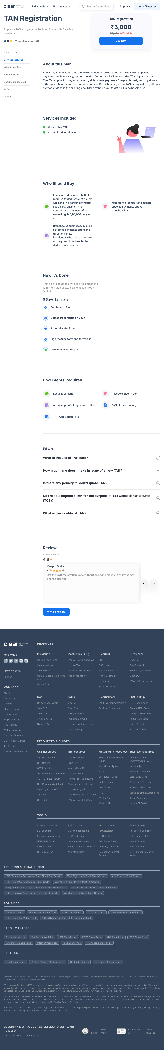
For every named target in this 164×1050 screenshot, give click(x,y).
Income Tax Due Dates (80, 799)
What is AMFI (105, 798)
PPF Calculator (75, 825)
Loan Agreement (138, 776)
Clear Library (10, 724)
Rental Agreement (138, 798)
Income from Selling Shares (82, 794)
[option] (67, 583)
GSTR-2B (42, 794)
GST (101, 659)
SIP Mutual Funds (108, 776)
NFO (101, 792)
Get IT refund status (139, 836)
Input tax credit (107, 686)
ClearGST (134, 659)
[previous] (144, 583)
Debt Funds (105, 787)
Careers (8, 703)
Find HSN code (137, 825)
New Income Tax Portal (80, 784)
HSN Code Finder (138, 702)
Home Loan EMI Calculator (81, 846)
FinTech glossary (12, 730)
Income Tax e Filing (47, 659)
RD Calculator (106, 830)
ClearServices (44, 670)
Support (125, 6)
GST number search (78, 830)
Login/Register (147, 6)
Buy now (121, 40)
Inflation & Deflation (139, 771)
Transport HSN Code (140, 713)
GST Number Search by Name (141, 853)
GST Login (104, 665)
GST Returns (43, 762)
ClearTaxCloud (44, 718)
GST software (106, 670)
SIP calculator (44, 846)
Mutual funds (44, 684)
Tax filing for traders (109, 708)
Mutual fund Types (108, 766)
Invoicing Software (77, 718)
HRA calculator (106, 825)
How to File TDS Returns (80, 778)
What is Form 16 (76, 768)
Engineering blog (12, 719)
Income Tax (74, 665)
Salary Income (75, 773)
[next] (153, 583)
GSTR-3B (42, 799)
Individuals (40, 6)
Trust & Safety (11, 746)
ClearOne (73, 708)
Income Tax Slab (76, 757)
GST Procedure (45, 768)
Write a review (56, 611)
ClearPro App (44, 724)
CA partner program (47, 702)
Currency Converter (109, 846)
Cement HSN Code (139, 708)
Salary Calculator (138, 841)
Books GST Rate (137, 729)
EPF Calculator (137, 846)
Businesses (62, 6)
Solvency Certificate (140, 787)
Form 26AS (73, 762)
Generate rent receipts (79, 841)
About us (8, 693)
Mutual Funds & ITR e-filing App (51, 677)
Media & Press (11, 709)
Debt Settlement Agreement (144, 792)
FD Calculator (106, 836)
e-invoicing (104, 681)
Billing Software (76, 713)
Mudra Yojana (136, 766)
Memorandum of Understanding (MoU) (140, 759)
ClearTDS (134, 675)
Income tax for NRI (78, 675)
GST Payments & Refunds (50, 784)
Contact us (9, 698)
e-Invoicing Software (140, 670)
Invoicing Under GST (48, 789)
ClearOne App (75, 729)
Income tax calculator (48, 825)
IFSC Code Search (77, 836)
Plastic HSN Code (138, 718)
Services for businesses (80, 724)
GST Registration (46, 757)
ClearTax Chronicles (14, 735)
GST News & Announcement (52, 773)
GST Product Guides (14, 740)
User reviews (10, 714)
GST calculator (45, 851)
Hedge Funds (106, 782)
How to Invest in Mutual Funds (111, 759)
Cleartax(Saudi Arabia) (16, 751)
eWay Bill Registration (140, 681)
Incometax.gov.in (77, 789)
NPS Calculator (76, 851)
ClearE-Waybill (136, 665)
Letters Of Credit (138, 803)
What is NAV (105, 803)
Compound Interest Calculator (109, 853)
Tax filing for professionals (112, 702)
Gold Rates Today (108, 841)
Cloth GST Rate (137, 724)
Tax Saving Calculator (140, 830)
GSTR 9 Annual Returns (49, 778)
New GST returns (108, 675)
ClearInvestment (45, 665)
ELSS (101, 771)
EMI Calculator (44, 830)
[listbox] (92, 583)
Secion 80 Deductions (79, 670)
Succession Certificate (141, 782)
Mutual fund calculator (49, 836)
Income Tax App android (81, 659)
